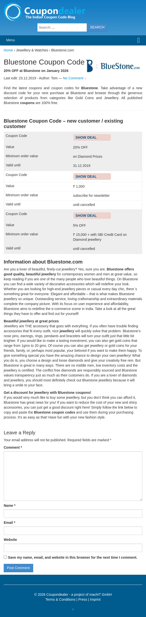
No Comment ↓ (74, 78)
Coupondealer (57, 594)
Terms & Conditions (60, 599)
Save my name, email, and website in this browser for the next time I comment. (72, 557)
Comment (13, 447)
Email (9, 523)
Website (10, 540)
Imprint (95, 599)
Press (82, 599)
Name (9, 505)
